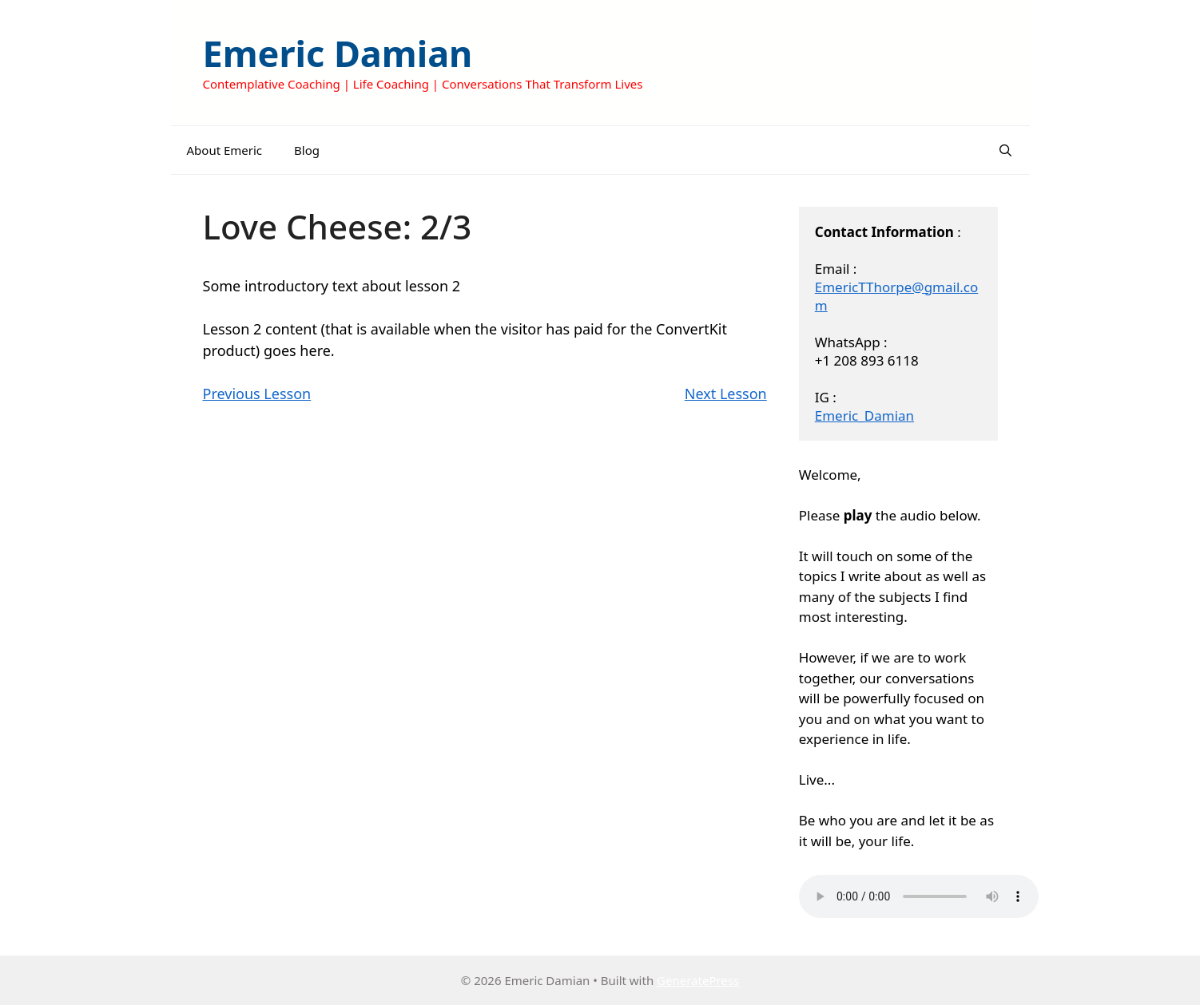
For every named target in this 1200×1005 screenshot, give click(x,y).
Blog (307, 150)
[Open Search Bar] (1005, 150)
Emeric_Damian (864, 415)
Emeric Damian (338, 53)
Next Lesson (726, 393)
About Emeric (225, 150)
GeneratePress (698, 980)
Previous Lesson (257, 393)
